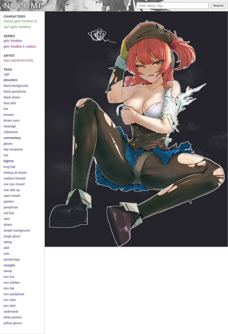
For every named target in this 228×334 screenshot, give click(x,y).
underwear (11, 311)
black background (16, 86)
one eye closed (14, 184)
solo (6, 253)
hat (6, 155)
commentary (12, 138)
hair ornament (13, 149)
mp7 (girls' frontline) (17, 27)
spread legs (12, 259)
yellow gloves (13, 323)
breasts (9, 114)
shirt (6, 219)
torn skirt (10, 306)
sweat (8, 271)
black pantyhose (15, 91)
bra (6, 109)
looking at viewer (15, 172)
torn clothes (12, 282)
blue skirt (10, 103)
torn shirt (10, 300)
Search (218, 5)
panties (9, 201)
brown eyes (12, 120)
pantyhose (11, 207)
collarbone (11, 132)
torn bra (9, 277)
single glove (12, 236)
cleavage (10, 126)
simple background (17, 230)
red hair (9, 213)
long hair (10, 167)
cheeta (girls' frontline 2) (20, 21)
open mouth (12, 196)
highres (9, 161)
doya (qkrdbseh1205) (18, 60)
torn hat (9, 288)
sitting (8, 242)
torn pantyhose (14, 294)
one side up (12, 190)
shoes (8, 224)
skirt (6, 248)
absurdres (10, 80)
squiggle (9, 265)
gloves (8, 143)
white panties (13, 317)
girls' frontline (13, 41)
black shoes (12, 97)
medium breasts (15, 178)
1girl (6, 74)
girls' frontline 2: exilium (20, 46)
